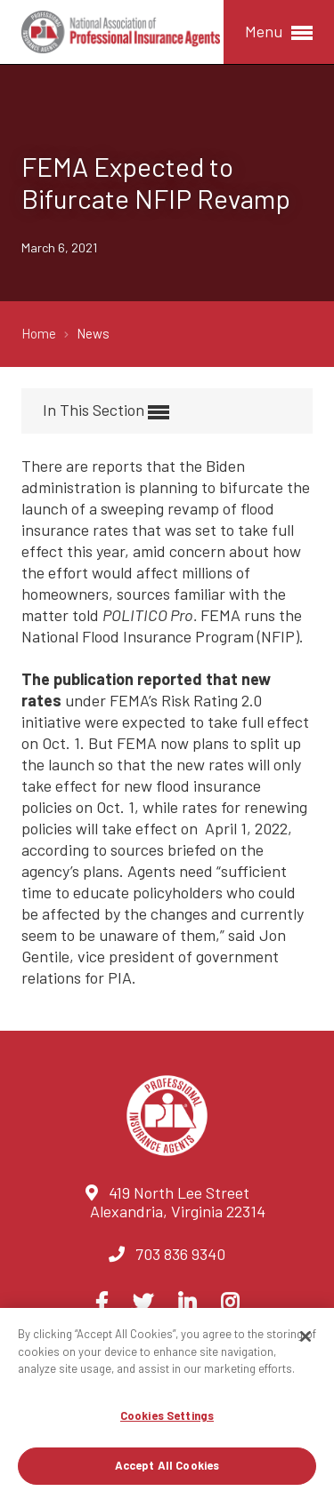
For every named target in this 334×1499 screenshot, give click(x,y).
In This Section (106, 411)
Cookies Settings (167, 1415)
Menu (279, 32)
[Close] (305, 1336)
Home (40, 333)
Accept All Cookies (167, 1465)
